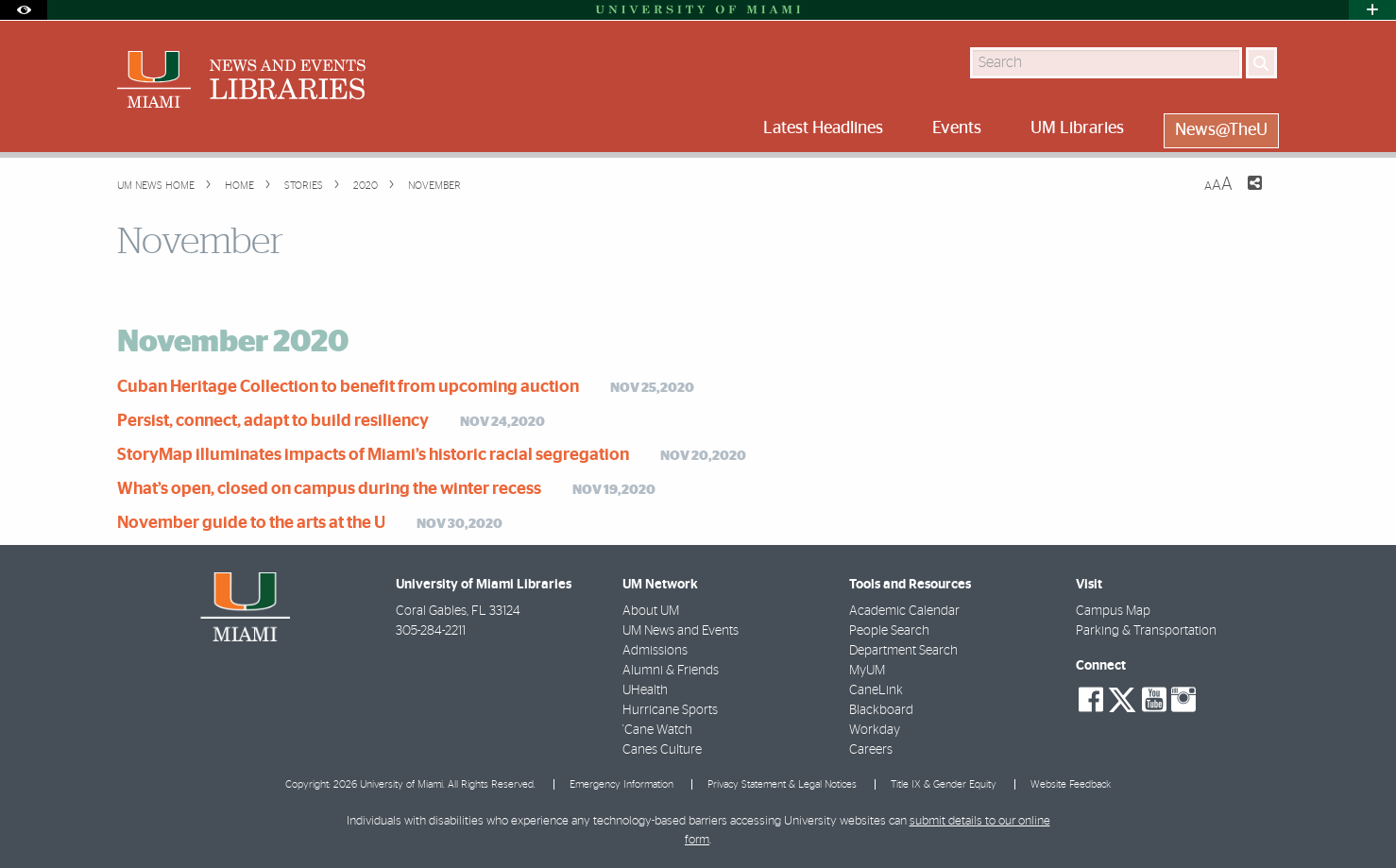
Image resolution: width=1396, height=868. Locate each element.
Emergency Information (621, 784)
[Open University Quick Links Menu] (1372, 10)
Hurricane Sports (670, 710)
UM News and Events (680, 631)
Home (238, 185)
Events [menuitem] (956, 128)
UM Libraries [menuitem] (1077, 128)
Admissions (655, 650)
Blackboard (881, 710)
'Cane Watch (657, 730)
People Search (889, 631)
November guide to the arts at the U (251, 523)
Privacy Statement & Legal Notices (782, 784)
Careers (871, 750)
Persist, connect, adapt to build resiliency (273, 421)
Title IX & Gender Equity (943, 784)
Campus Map (1113, 611)
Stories (302, 185)
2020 (364, 185)
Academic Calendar (904, 611)
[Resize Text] (1218, 185)
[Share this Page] (1243, 194)
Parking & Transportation (1146, 631)
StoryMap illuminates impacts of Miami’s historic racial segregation (373, 455)
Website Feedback (1070, 784)
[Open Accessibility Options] (23, 10)
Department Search (903, 650)
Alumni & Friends (670, 670)
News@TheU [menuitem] (1221, 130)
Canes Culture (662, 750)
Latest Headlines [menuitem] (823, 128)
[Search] (1261, 62)
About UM (650, 611)
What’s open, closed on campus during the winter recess (329, 489)
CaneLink (876, 690)
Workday (874, 730)
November (433, 185)
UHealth (645, 690)
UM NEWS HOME (156, 185)
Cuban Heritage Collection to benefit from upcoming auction (348, 387)
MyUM (867, 670)
